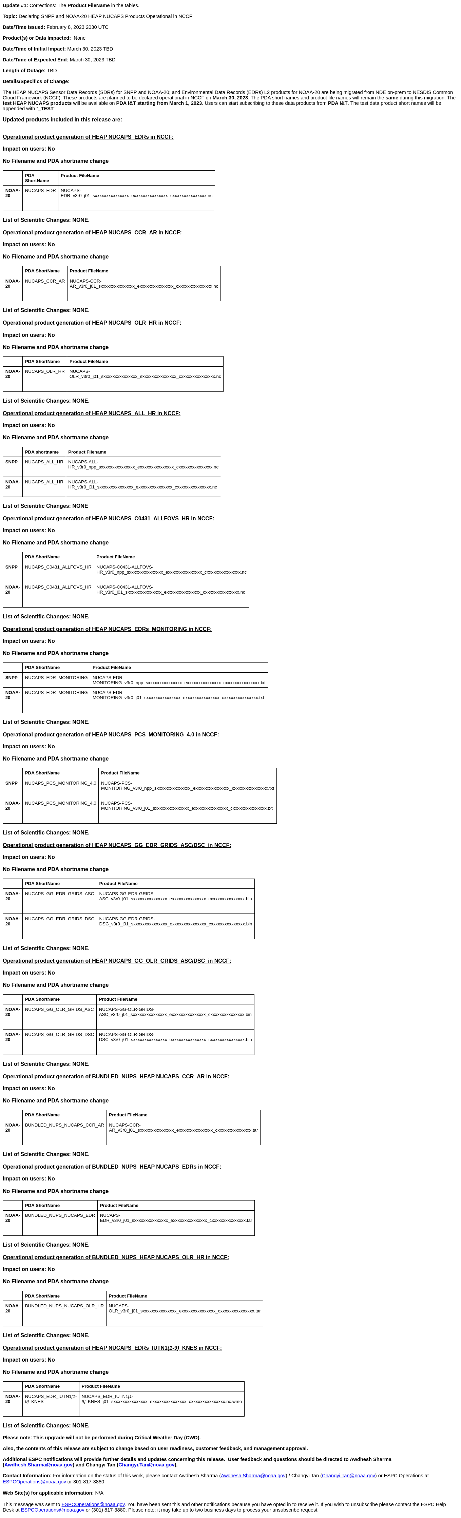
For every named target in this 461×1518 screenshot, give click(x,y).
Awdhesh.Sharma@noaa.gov (38, 1464)
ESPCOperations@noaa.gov (34, 1481)
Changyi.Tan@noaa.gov (146, 1464)
